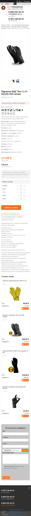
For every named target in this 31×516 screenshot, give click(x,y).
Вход (20, 1)
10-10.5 (5, 185)
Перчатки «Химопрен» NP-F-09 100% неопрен (13, 315)
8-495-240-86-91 (16, 19)
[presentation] (15, 473)
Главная (3, 25)
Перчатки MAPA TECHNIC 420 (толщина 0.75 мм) (15, 351)
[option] (15, 54)
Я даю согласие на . (13, 467)
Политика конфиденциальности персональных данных (17, 510)
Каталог (8, 25)
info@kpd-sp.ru (15, 14)
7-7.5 (4, 192)
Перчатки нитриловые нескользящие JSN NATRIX (14, 387)
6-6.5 (4, 189)
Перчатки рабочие (16, 26)
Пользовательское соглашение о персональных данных (17, 513)
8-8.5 (4, 195)
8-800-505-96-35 (16, 12)
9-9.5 (4, 199)
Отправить (6, 477)
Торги (7, 4)
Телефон (5, 437)
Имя (4, 431)
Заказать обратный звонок (7, 505)
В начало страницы (28, 488)
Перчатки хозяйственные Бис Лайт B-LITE (15, 281)
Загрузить (25, 450)
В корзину (26, 308)
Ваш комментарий (8, 453)
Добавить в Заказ (11, 207)
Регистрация (27, 1)
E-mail (4, 443)
